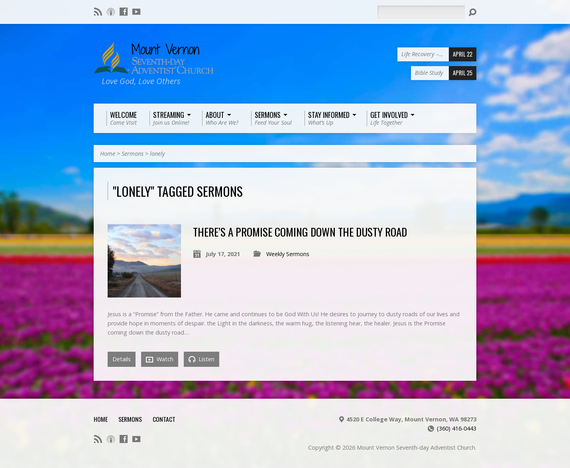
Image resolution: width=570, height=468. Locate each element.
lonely (157, 153)
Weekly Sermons (287, 254)
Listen (201, 359)
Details (121, 359)
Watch (159, 359)
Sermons (132, 153)
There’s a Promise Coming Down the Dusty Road (300, 231)
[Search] (421, 12)
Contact (164, 419)
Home (107, 153)
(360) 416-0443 (456, 428)
